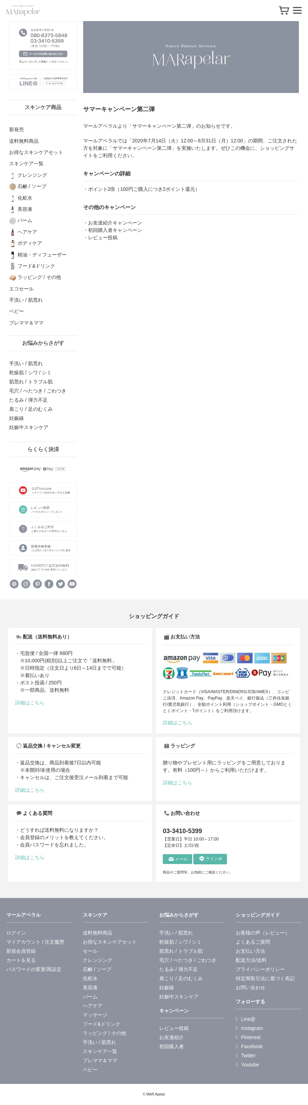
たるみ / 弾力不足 (28, 400)
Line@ (245, 1019)
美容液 (90, 987)
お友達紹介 (171, 1037)
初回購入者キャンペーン (115, 230)
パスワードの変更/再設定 (34, 969)
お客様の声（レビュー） (263, 933)
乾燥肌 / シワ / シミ (30, 372)
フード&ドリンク (101, 1024)
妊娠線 (16, 418)
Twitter (245, 1055)
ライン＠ (210, 858)
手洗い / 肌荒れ (26, 363)
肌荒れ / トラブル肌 (31, 381)
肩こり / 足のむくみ (31, 409)
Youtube (247, 1064)
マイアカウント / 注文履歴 (35, 942)
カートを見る (21, 960)
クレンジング (97, 960)
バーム (90, 996)
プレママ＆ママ (100, 1060)
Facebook (249, 1046)
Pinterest (248, 1037)
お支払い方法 (250, 951)
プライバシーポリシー (260, 969)
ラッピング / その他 (104, 1033)
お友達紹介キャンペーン (115, 223)
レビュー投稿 (103, 237)
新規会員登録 (21, 951)
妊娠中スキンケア (28, 427)
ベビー (90, 1069)
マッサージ (95, 1015)
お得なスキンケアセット (110, 942)
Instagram (249, 1028)
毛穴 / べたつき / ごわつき (37, 391)
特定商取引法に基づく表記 (265, 978)
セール (90, 951)
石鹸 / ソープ (97, 969)
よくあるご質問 (253, 942)
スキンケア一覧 (100, 1051)
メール (178, 859)
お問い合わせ (250, 987)
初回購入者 (171, 1046)
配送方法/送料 (251, 960)
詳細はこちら (30, 702)
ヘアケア (92, 1006)
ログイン (16, 933)
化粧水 (90, 978)
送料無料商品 (97, 933)
